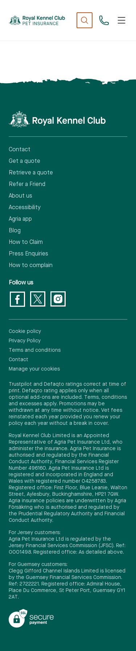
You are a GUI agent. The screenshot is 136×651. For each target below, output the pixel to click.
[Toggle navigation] (121, 20)
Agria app (20, 219)
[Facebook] (17, 299)
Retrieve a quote (31, 173)
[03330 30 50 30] (104, 20)
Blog (15, 231)
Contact (19, 150)
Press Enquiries (28, 254)
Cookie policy (25, 331)
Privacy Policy (25, 340)
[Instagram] (58, 299)
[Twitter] (37, 299)
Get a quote (24, 161)
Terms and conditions (35, 350)
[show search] (84, 20)
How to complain (31, 266)
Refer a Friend (27, 184)
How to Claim (26, 242)
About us (20, 196)
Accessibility (25, 208)
